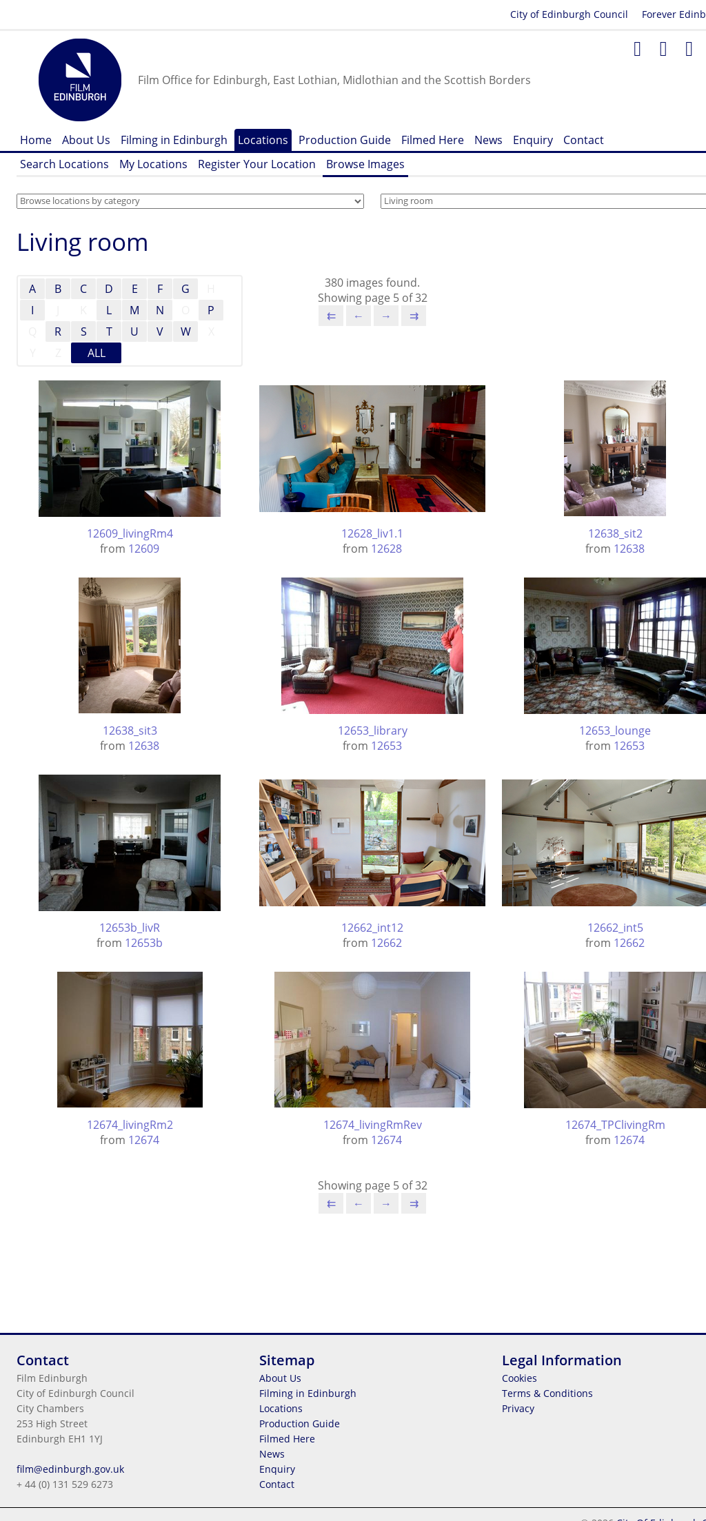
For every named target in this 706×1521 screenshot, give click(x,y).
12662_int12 (372, 927)
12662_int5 (615, 927)
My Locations (153, 164)
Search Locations (64, 164)
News (488, 139)
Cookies (519, 1378)
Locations (263, 139)
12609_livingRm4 (130, 533)
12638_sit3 (130, 730)
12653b (144, 942)
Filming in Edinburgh (174, 139)
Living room (83, 241)
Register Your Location (257, 164)
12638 (629, 548)
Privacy (518, 1408)
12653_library (372, 730)
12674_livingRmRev (372, 1124)
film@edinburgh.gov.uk (70, 1469)
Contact (583, 139)
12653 (386, 745)
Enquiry (533, 139)
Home (36, 139)
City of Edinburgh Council (569, 14)
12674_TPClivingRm (615, 1124)
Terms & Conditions (547, 1393)
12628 (386, 548)
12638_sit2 (615, 533)
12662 (386, 942)
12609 (143, 548)
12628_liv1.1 (372, 533)
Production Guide (345, 139)
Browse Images (365, 164)
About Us (86, 139)
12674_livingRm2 (130, 1124)
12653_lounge (615, 730)
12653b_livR (129, 927)
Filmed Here (432, 139)
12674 (143, 1139)
